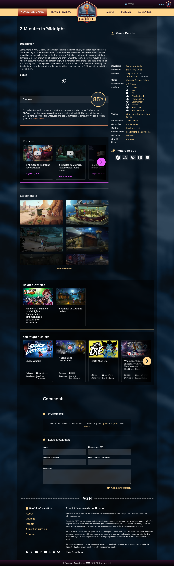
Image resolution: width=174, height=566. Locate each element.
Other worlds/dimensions (138, 114)
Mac (134, 90)
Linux (134, 87)
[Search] (139, 4)
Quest (136, 124)
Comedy (130, 80)
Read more (38, 118)
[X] (31, 552)
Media (110, 12)
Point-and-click (133, 128)
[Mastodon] (54, 552)
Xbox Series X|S (139, 110)
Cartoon (130, 139)
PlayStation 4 (138, 96)
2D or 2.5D (131, 83)
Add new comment (119, 488)
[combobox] (139, 4)
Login (161, 4)
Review (27, 99)
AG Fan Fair (145, 12)
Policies (30, 518)
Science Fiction (142, 80)
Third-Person (132, 120)
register (114, 423)
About (29, 513)
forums (87, 426)
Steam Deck (137, 101)
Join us (30, 524)
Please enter (95, 447)
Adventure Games (32, 12)
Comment (47, 468)
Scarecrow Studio (134, 66)
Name (45, 447)
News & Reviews (61, 12)
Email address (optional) (99, 458)
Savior (129, 117)
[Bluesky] (58, 552)
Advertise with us (36, 529)
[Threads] (50, 552)
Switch (135, 104)
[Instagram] (41, 552)
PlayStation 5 (138, 99)
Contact (30, 534)
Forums (126, 12)
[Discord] (36, 552)
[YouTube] (45, 552)
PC (133, 93)
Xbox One (136, 107)
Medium (130, 135)
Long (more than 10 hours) (138, 131)
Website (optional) (51, 458)
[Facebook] (27, 552)
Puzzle (129, 124)
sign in (105, 423)
